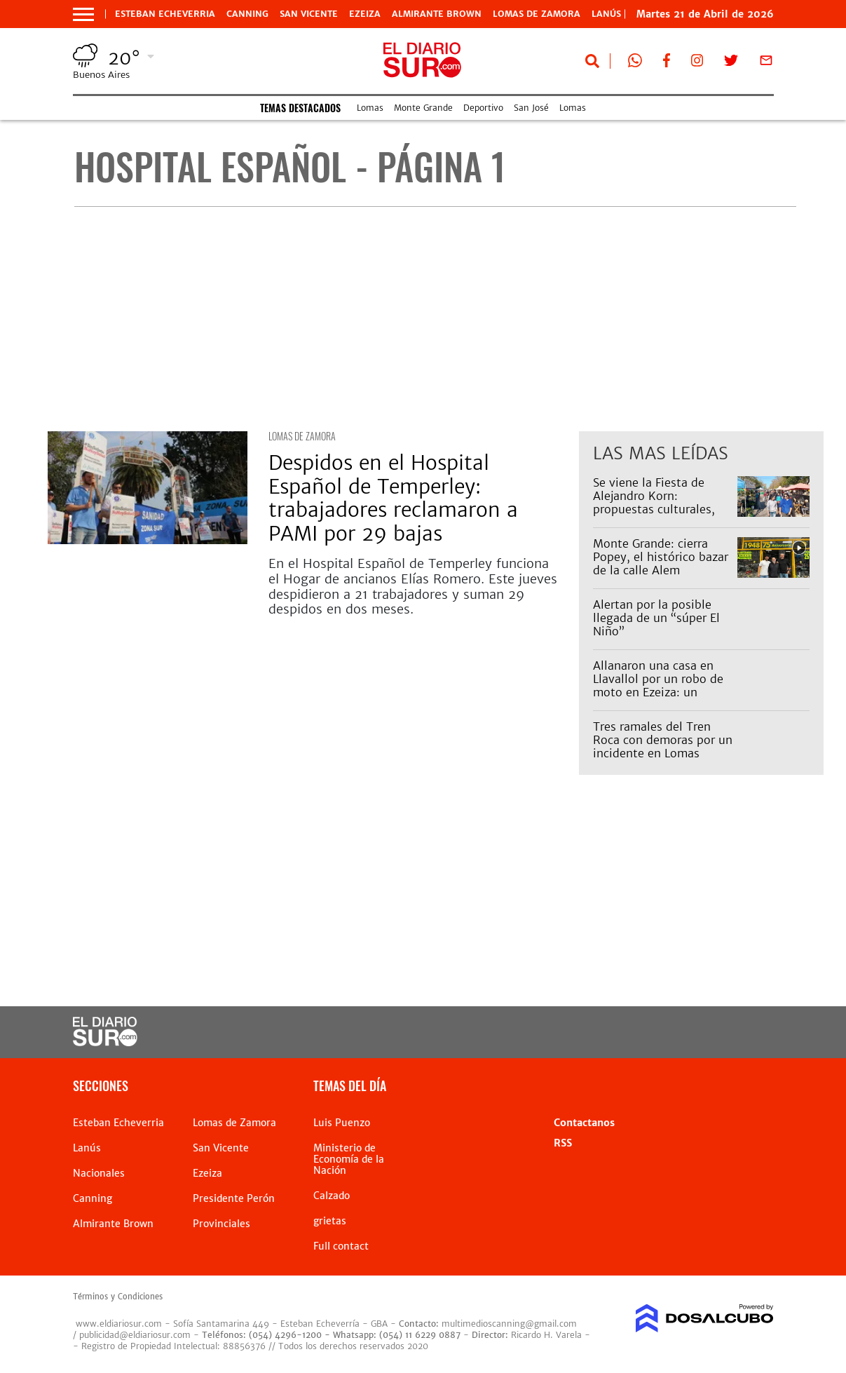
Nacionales (99, 1173)
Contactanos (584, 1122)
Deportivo (483, 107)
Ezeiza (365, 14)
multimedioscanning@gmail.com (509, 1323)
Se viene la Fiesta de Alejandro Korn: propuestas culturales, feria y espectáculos (654, 502)
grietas (329, 1221)
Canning (247, 14)
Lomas (370, 107)
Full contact (341, 1246)
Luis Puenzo (341, 1122)
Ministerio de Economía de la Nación (348, 1159)
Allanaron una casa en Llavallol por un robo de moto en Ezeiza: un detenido (658, 685)
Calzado (331, 1195)
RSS (563, 1143)
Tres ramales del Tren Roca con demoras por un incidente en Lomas (662, 739)
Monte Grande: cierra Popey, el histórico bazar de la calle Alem (660, 556)
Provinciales (221, 1223)
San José (531, 107)
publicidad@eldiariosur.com (135, 1335)
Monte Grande (423, 107)
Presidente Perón (234, 1198)
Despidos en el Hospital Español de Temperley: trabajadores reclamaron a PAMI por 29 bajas (393, 498)
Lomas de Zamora (536, 14)
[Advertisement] (436, 319)
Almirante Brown (437, 14)
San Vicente (309, 14)
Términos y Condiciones (118, 1296)
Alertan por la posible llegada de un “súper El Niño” (656, 617)
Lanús (87, 1148)
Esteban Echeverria (165, 14)
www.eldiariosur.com (119, 1323)
